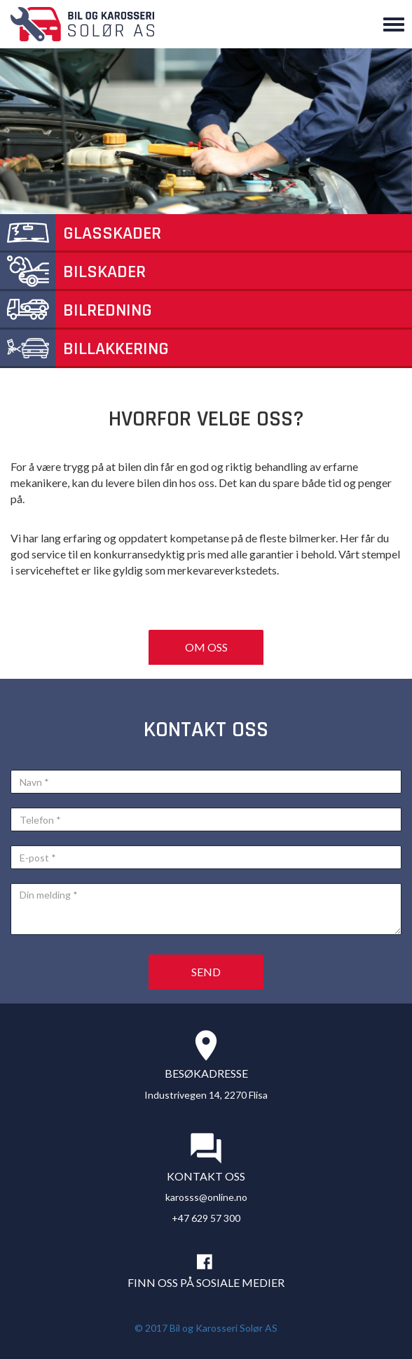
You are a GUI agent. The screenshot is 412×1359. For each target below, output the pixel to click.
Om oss (206, 647)
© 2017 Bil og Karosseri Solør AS (206, 1328)
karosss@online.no (206, 1197)
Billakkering (84, 349)
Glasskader (80, 233)
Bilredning (76, 310)
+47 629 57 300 (206, 1218)
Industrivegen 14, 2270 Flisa (206, 1095)
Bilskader (73, 272)
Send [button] (206, 971)
